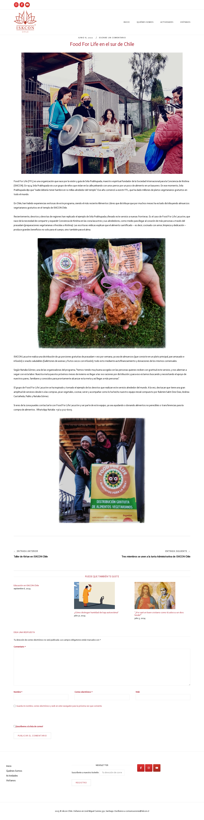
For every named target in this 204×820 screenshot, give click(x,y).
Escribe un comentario (112, 38)
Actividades (166, 22)
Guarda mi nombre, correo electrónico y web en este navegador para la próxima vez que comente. (59, 706)
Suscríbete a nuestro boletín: (98, 772)
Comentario (20, 647)
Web (138, 692)
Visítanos (185, 22)
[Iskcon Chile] (16, 4)
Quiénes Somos (145, 22)
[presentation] (37, 716)
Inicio (127, 22)
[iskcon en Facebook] (140, 768)
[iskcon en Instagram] (148, 768)
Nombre (18, 692)
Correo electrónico (83, 692)
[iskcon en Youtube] (27, 4)
